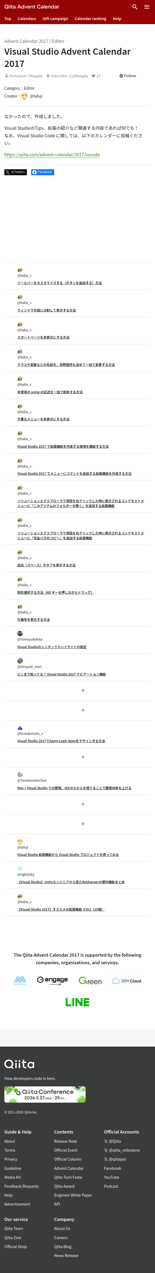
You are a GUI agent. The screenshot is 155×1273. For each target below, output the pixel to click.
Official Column (68, 1159)
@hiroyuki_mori (29, 663)
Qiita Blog (63, 1246)
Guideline (12, 1168)
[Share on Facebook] (42, 172)
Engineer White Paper (73, 1195)
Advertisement (17, 1204)
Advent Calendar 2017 (26, 41)
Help (117, 18)
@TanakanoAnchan (32, 777)
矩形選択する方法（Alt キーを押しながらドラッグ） (55, 592)
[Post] (15, 172)
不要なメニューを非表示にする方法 (43, 419)
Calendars (27, 18)
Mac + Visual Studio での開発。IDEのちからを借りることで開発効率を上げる (74, 787)
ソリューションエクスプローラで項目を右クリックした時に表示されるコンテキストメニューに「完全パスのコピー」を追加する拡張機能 (80, 535)
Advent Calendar (68, 1168)
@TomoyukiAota (29, 636)
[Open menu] (147, 7)
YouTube (111, 1177)
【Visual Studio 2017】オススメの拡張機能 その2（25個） (61, 909)
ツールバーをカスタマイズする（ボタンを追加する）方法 (59, 282)
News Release (66, 1255)
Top (7, 18)
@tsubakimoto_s (30, 730)
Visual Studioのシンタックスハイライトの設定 (51, 646)
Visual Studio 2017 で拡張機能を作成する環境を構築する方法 (63, 446)
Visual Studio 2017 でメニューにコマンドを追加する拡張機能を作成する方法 (74, 473)
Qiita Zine (12, 1237)
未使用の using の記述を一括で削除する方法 (50, 391)
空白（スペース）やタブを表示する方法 (46, 565)
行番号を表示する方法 (33, 619)
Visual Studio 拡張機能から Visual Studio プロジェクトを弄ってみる (68, 854)
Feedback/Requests (21, 1186)
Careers (60, 1237)
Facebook (112, 1168)
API (57, 1204)
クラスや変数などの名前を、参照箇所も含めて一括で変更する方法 (66, 364)
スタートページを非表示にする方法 (43, 337)
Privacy (10, 1159)
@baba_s (24, 272)
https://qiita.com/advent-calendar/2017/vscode (52, 154)
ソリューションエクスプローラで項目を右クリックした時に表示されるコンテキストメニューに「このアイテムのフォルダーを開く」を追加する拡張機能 (80, 503)
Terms (9, 1150)
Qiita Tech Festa (68, 1177)
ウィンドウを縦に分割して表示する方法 (46, 310)
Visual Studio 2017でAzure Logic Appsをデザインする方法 (61, 740)
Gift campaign (55, 18)
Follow (127, 76)
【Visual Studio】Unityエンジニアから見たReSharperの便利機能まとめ (71, 881)
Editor (58, 41)
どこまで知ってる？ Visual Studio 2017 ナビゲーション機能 (61, 674)
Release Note (65, 1141)
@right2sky (25, 871)
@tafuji (22, 844)
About (9, 1141)
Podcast (111, 1186)
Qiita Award (64, 1186)
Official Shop (15, 1246)
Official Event (66, 1150)
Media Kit (12, 1177)
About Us (62, 1228)
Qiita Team (13, 1228)
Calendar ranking (90, 18)
